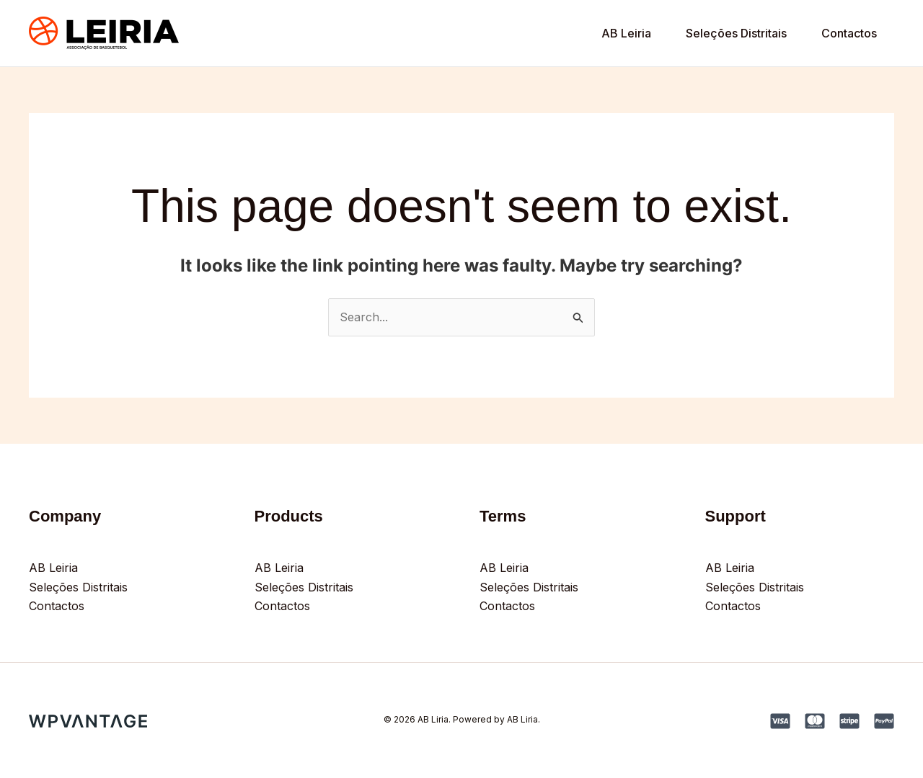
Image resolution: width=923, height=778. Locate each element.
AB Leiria (626, 33)
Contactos (849, 33)
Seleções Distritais (736, 33)
